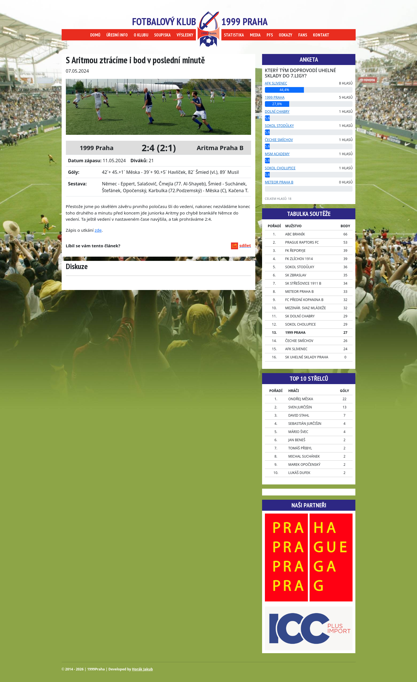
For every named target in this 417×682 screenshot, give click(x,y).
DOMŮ (95, 35)
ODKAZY (285, 35)
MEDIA (255, 35)
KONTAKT (321, 35)
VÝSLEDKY (185, 35)
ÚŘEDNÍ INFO (117, 35)
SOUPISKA (162, 35)
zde (98, 230)
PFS (270, 35)
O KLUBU (141, 35)
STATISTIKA (234, 35)
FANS (302, 35)
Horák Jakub (142, 669)
